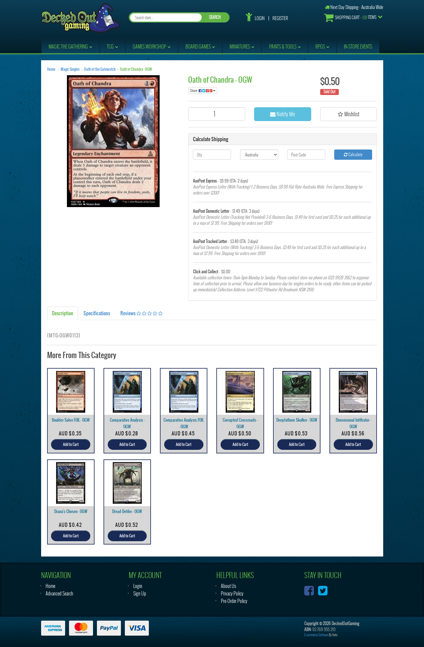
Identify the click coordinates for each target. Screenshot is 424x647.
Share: (202, 90)
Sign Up (139, 593)
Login (260, 18)
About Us (228, 586)
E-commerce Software (316, 634)
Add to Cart (71, 444)
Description (62, 313)
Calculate (353, 154)
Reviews (141, 313)
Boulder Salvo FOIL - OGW (71, 420)
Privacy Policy (232, 593)
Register (280, 18)
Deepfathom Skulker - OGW (296, 420)
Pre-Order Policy (234, 601)
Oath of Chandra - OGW (136, 69)
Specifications (96, 313)
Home (51, 69)
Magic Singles (70, 69)
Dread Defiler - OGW (127, 511)
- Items (350, 17)
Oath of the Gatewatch (100, 69)
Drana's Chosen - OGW (70, 511)
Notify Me (282, 114)
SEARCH (215, 17)
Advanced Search (59, 593)
